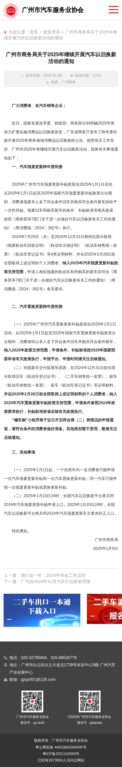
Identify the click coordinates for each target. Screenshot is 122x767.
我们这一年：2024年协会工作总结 (53, 575)
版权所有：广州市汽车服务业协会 (61, 740)
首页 (34, 32)
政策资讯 (51, 32)
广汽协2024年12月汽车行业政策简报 (55, 581)
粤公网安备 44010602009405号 (60, 747)
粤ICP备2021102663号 (61, 754)
